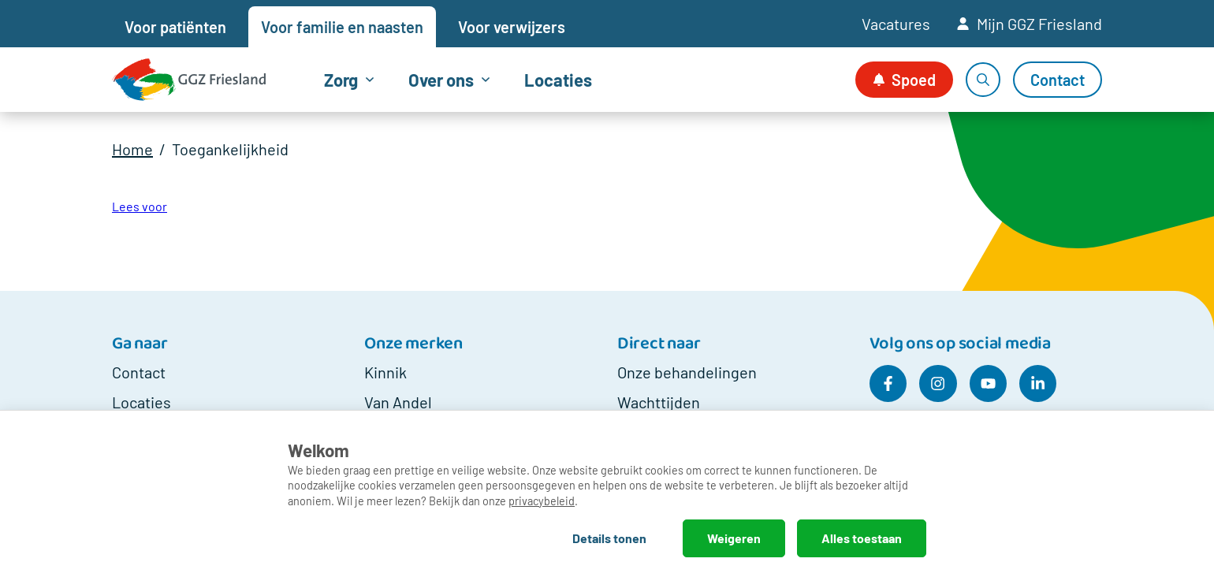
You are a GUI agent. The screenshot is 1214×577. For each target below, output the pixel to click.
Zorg (341, 79)
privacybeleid (541, 501)
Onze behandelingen (687, 372)
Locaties (558, 79)
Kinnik (385, 372)
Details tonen (609, 537)
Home (132, 149)
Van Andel (398, 402)
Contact (139, 372)
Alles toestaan (861, 537)
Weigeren (734, 537)
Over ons (441, 79)
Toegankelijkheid (230, 149)
